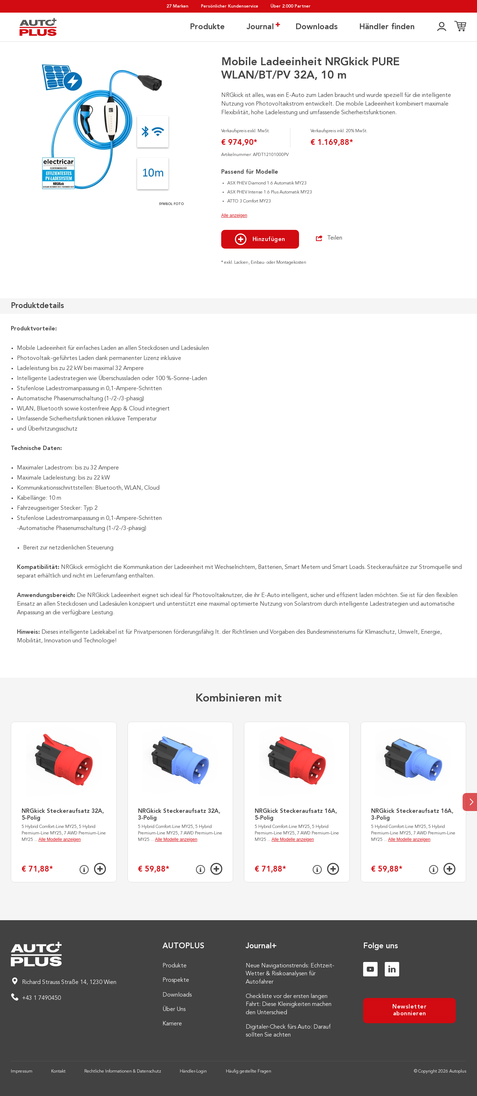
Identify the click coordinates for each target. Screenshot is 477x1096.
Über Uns (174, 1009)
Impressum (21, 1071)
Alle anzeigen (234, 215)
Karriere (172, 1024)
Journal (260, 26)
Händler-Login (193, 1071)
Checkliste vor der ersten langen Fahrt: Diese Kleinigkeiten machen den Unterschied (288, 1005)
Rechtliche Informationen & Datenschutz (122, 1071)
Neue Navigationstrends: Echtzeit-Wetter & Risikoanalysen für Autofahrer (290, 974)
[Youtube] (370, 969)
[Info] (84, 870)
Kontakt (58, 1071)
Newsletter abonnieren (409, 1010)
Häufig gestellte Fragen (248, 1071)
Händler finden (387, 27)
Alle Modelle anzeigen (60, 839)
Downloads (316, 27)
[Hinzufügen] (100, 869)
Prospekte (175, 980)
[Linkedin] (392, 969)
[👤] (441, 27)
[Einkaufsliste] (460, 27)
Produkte (207, 27)
